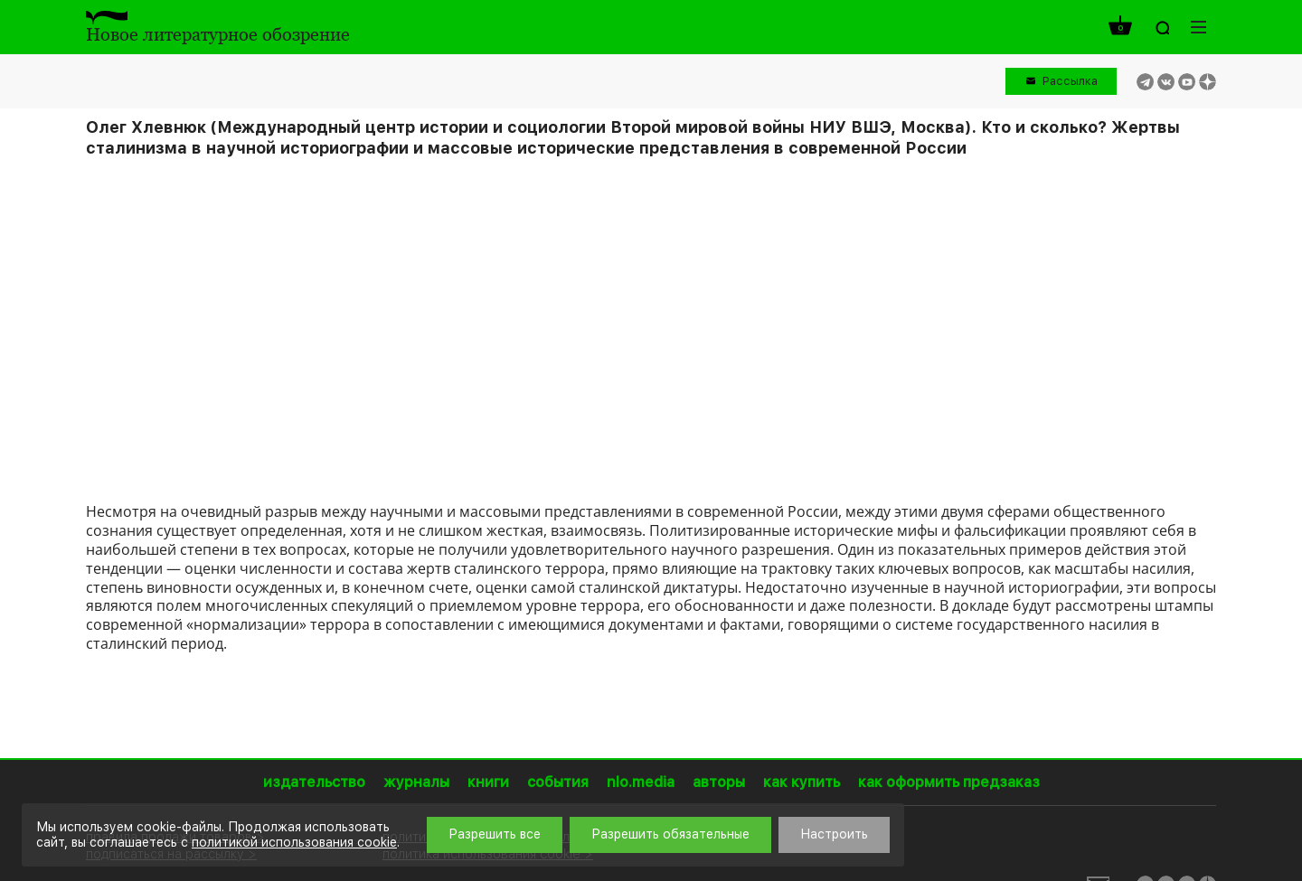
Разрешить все (494, 834)
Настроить (834, 834)
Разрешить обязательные (670, 834)
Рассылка (1070, 81)
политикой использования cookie (294, 842)
